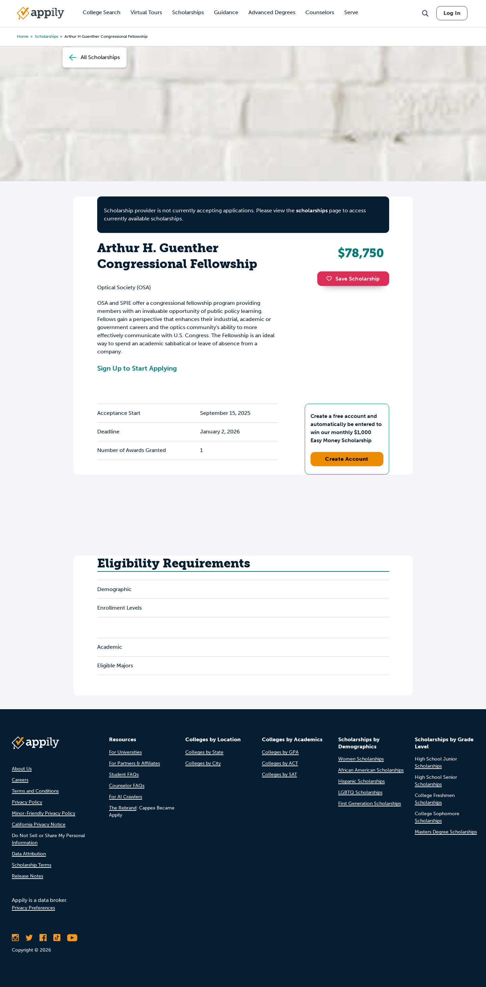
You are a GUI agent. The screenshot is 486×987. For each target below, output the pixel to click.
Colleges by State (204, 752)
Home (22, 36)
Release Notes (27, 876)
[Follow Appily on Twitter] (29, 938)
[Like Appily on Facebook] (43, 938)
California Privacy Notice (38, 824)
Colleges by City (203, 763)
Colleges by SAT (279, 774)
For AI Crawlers (125, 797)
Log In (451, 13)
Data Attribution (29, 854)
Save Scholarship (353, 278)
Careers (20, 780)
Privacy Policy (27, 802)
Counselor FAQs (126, 786)
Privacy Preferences (33, 908)
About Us (22, 769)
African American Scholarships (371, 770)
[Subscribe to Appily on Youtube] (72, 938)
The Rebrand (122, 808)
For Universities (125, 752)
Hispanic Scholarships (361, 781)
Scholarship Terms (31, 865)
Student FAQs (124, 774)
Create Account (347, 459)
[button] (330, 278)
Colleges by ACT (280, 763)
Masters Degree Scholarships (446, 832)
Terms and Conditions (35, 791)
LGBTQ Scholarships (360, 792)
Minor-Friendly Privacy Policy (43, 813)
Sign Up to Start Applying (137, 368)
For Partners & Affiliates (134, 763)
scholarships (312, 210)
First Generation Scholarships (369, 803)
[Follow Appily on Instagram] (15, 938)
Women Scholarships (361, 759)
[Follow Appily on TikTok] (56, 938)
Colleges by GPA (280, 752)
